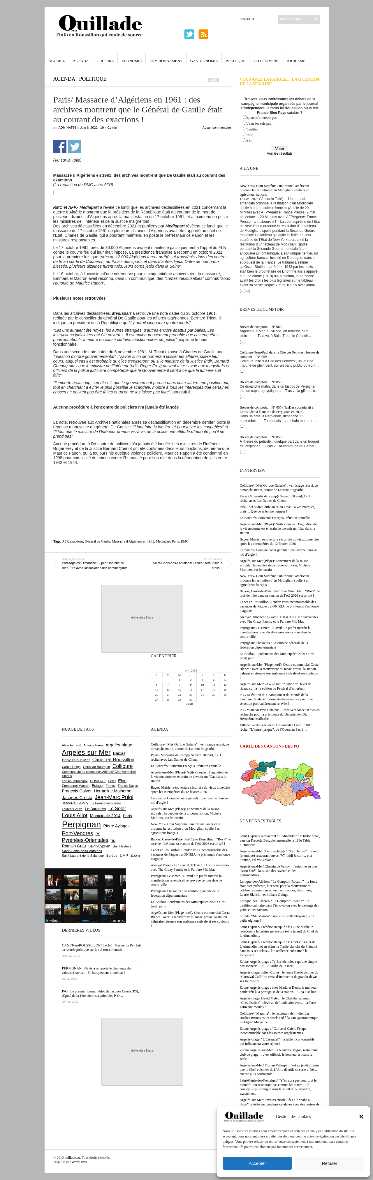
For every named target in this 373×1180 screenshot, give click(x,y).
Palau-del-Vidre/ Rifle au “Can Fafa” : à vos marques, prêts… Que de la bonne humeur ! (277, 509)
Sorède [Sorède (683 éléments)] (111, 856)
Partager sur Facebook (59, 146)
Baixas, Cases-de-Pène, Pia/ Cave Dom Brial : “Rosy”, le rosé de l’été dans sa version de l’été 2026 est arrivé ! (280, 593)
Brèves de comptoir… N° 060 (260, 327)
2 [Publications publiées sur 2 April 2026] (190, 679)
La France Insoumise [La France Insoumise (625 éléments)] (106, 803)
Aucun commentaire (217, 127)
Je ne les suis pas (259, 123)
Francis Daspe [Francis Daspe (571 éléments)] (128, 785)
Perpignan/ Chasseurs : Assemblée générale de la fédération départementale (274, 645)
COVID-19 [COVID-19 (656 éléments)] (97, 781)
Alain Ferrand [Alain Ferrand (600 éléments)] (71, 745)
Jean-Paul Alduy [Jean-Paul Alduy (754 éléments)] (75, 803)
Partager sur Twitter (74, 146)
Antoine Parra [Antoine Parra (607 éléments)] (93, 745)
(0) (248, 291)
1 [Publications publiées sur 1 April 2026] (179, 679)
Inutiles (252, 129)
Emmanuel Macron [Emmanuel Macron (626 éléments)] (75, 785)
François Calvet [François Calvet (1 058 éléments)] (77, 791)
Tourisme (295, 61)
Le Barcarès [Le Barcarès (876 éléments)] (95, 809)
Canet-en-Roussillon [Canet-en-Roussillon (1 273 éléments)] (113, 759)
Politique (235, 61)
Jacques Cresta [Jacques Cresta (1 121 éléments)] (77, 797)
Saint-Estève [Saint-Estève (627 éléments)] (122, 846)
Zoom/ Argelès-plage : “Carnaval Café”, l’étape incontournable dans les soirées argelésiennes (273, 1031)
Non (250, 135)
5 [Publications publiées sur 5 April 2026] (225, 679)
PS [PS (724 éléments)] (98, 834)
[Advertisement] (142, 481)
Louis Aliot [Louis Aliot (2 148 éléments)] (75, 815)
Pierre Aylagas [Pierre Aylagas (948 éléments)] (116, 826)
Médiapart (163, 541)
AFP (65, 541)
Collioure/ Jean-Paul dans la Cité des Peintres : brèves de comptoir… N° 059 (280, 354)
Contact (247, 19)
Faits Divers (265, 61)
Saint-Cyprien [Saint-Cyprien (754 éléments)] (99, 846)
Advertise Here (142, 617)
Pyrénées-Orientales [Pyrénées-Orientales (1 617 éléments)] (85, 840)
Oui (250, 141)
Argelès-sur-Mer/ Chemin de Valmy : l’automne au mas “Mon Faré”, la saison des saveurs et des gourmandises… (279, 870)
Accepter (257, 1163)
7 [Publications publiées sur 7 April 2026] (168, 684)
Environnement (165, 61)
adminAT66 (67, 127)
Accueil (57, 61)
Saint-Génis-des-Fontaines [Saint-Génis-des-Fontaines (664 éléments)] (82, 851)
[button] (361, 1116)
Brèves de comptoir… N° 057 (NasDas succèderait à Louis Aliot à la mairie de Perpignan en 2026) (277, 409)
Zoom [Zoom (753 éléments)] (135, 856)
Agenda (81, 61)
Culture (105, 61)
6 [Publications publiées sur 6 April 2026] (156, 684)
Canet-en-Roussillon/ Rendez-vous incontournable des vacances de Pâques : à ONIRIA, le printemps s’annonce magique (279, 606)
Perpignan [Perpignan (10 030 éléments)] (81, 824)
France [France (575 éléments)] (110, 785)
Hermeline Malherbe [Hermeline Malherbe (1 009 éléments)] (112, 791)
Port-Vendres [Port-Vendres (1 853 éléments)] (77, 833)
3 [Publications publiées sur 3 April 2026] (202, 679)
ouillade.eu (72, 1158)
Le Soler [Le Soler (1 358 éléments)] (117, 808)
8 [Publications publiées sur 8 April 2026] (179, 684)
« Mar (189, 703)
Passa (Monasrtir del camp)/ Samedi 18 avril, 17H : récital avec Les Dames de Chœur (276, 498)
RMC (185, 541)
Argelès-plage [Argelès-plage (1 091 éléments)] (118, 745)
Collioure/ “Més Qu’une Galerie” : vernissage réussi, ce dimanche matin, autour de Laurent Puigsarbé (279, 487)
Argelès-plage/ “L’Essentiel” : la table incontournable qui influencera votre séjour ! (277, 1041)
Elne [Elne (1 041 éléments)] (122, 780)
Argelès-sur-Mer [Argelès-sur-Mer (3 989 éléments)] (86, 752)
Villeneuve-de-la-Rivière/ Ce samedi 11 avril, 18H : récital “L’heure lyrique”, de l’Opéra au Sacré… (276, 727)
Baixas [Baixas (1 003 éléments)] (119, 753)
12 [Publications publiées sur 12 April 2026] (225, 684)
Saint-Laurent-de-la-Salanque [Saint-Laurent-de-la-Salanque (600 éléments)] (83, 855)
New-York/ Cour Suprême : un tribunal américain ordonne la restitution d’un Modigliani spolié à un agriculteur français (274, 190)
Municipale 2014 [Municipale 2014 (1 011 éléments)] (105, 815)
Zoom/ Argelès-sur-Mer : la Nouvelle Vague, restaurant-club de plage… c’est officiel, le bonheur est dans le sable (279, 1054)
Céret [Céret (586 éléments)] (111, 781)
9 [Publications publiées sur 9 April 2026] (190, 684)
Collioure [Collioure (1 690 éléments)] (122, 766)
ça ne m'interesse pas (262, 118)
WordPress (79, 1162)
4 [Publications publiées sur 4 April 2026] (213, 679)
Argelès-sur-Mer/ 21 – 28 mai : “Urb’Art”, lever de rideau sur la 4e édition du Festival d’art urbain (276, 686)
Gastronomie (204, 61)
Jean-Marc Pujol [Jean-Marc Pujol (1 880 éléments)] (114, 797)
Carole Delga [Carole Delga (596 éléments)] (71, 767)
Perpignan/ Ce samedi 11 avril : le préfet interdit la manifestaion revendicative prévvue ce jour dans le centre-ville (275, 632)
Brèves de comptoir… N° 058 (260, 382)
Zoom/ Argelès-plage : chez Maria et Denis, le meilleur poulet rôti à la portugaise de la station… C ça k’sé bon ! (279, 989)
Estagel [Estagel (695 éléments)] (97, 786)
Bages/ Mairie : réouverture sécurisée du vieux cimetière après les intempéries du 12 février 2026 (279, 541)
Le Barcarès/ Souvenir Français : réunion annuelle (275, 518)
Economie (132, 61)
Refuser (329, 1163)
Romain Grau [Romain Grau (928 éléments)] (74, 846)
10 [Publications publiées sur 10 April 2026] (202, 684)
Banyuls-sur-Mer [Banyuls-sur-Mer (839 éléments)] (76, 760)
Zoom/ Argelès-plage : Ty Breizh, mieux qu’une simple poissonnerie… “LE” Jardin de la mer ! (278, 964)
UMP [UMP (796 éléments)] (124, 855)
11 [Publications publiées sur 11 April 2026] (213, 684)
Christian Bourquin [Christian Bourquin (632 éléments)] (96, 767)
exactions (76, 541)
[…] (243, 291)
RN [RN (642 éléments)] (113, 840)
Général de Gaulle (97, 541)
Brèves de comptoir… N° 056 (260, 437)
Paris (175, 541)
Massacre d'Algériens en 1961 (133, 541)
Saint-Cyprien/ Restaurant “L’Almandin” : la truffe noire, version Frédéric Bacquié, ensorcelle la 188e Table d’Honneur (280, 840)
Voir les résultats (280, 153)
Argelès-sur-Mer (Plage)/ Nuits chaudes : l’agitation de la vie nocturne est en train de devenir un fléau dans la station (278, 528)
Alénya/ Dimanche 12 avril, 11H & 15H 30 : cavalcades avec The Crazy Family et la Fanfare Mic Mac (279, 619)
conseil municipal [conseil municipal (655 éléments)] (75, 781)
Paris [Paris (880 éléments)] (127, 816)
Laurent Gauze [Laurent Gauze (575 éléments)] (72, 809)
